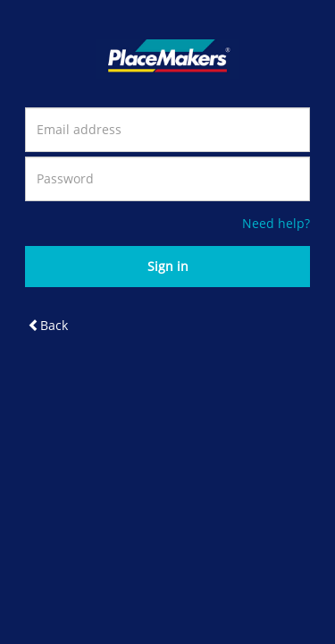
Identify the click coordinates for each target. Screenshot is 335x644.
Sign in (167, 266)
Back (48, 325)
